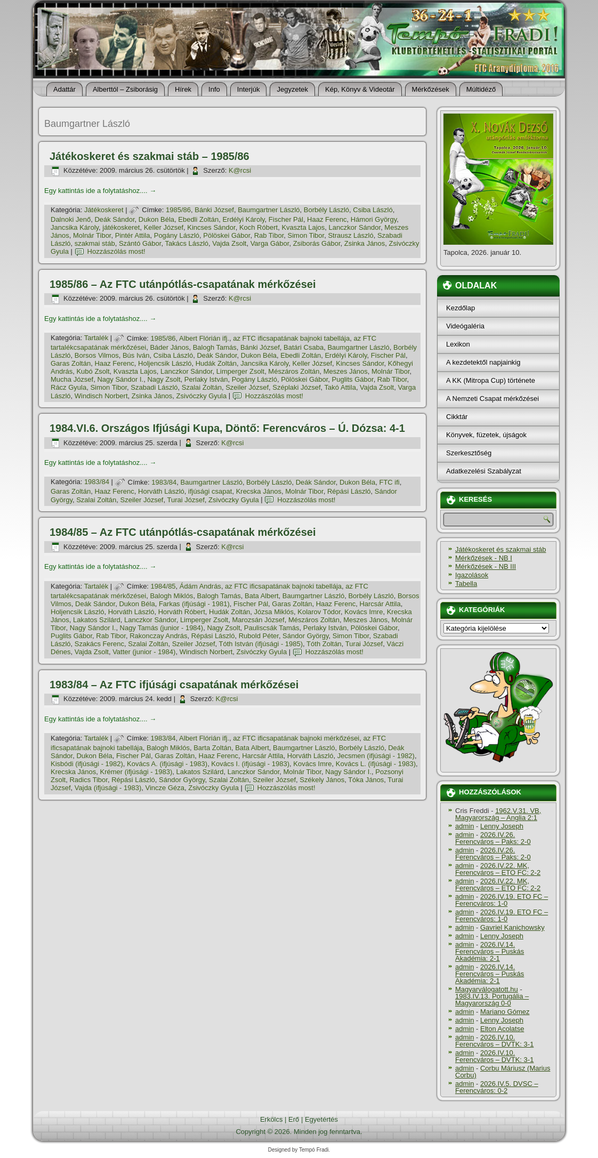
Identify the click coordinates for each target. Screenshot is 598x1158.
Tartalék (96, 338)
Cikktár (456, 417)
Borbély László (326, 210)
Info (214, 89)
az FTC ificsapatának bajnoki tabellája (291, 338)
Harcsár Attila (379, 604)
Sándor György (305, 636)
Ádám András (200, 586)
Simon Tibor (306, 235)
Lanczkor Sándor (355, 227)
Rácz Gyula (68, 387)
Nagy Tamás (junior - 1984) (162, 628)
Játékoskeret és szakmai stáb (500, 549)
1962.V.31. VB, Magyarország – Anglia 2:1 (498, 814)
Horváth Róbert (181, 612)
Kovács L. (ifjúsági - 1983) (376, 764)
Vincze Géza (165, 788)
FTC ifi (389, 482)
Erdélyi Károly (243, 219)
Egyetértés (321, 1119)
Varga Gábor (269, 243)
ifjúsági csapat (210, 491)
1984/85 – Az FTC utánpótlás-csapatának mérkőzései (183, 532)
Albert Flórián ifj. (204, 338)
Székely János (322, 780)
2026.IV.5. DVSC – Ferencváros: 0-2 (496, 1087)
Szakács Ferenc (99, 644)
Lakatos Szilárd (96, 620)
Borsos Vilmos (97, 355)
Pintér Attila (132, 235)
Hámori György (374, 219)
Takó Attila (340, 387)
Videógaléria (465, 326)
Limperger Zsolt (240, 371)
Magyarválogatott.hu (486, 989)
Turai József (185, 500)
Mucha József (72, 379)
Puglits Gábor (353, 379)
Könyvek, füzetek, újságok (486, 435)
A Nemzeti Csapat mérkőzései (492, 399)
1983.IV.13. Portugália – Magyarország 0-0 (492, 999)
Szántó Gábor (140, 243)
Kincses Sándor (211, 227)
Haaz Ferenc (326, 219)
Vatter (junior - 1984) (143, 652)
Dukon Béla (156, 219)
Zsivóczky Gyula (201, 396)
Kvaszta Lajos (303, 227)
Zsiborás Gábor (317, 243)
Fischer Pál (286, 219)
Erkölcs (271, 1119)
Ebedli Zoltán (198, 219)
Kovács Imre (363, 612)
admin (464, 826)
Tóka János (366, 780)
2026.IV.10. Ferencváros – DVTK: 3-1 (494, 1040)
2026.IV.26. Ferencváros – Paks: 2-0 (493, 838)
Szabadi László (154, 387)
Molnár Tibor (92, 235)
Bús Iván (136, 355)
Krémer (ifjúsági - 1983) (136, 772)
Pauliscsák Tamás (272, 628)
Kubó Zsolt (92, 371)
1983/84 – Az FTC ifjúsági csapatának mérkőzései (174, 684)
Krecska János (258, 491)
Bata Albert (262, 596)
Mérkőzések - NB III (485, 566)
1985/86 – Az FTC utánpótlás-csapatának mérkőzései (183, 284)
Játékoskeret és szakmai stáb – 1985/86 (149, 156)
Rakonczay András (158, 636)
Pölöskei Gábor (226, 235)
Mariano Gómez (504, 1012)
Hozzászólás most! (116, 251)
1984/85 (163, 586)
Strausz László (350, 235)
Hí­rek (183, 89)
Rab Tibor (269, 235)
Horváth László (161, 491)
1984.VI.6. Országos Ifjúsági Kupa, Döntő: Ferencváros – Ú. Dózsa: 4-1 (227, 428)
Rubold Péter (259, 636)
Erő (293, 1119)
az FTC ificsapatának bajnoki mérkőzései (296, 738)
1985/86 (178, 210)
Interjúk (248, 89)
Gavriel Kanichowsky (512, 927)
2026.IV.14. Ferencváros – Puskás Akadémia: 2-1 (489, 951)
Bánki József (214, 210)
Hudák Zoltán (216, 363)
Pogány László (176, 235)
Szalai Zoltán (202, 387)
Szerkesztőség (468, 453)
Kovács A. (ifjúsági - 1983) (167, 764)
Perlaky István (206, 379)
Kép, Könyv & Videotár (360, 89)
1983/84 (96, 482)
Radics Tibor (88, 780)
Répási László (349, 491)
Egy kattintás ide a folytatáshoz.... (100, 191)
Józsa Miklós (274, 612)
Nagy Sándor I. (120, 379)
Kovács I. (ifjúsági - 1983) (250, 764)
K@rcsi (240, 170)
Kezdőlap (460, 308)
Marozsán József (258, 620)
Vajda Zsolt (229, 243)
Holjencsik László (164, 363)
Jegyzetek (292, 89)
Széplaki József (296, 387)
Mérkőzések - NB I (483, 558)
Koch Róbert (258, 227)
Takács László (186, 243)
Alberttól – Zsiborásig (125, 89)
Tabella (466, 584)
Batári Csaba (304, 347)
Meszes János (346, 371)
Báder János (169, 347)
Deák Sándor (114, 219)
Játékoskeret (104, 210)
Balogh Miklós (171, 596)
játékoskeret (121, 227)
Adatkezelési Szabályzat (483, 471)
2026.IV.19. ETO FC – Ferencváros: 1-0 (501, 899)
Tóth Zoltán (324, 644)
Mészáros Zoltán (293, 371)
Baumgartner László (269, 210)
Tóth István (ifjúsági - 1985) (261, 644)
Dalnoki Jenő (71, 219)
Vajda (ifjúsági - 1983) (108, 788)
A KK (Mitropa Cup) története (490, 380)
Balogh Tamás (215, 347)
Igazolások (471, 575)
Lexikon (458, 344)
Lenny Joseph (501, 826)
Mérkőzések (430, 89)
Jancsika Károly (75, 227)
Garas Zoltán (71, 363)
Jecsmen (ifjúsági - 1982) (376, 756)
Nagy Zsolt (163, 379)
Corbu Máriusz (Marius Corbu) (502, 1071)
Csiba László (372, 210)
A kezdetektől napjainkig (483, 362)
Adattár (64, 89)
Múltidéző (481, 89)
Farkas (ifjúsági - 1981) (194, 604)
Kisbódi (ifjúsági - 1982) (87, 764)
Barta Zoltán (212, 748)
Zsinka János (364, 243)
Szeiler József (247, 387)
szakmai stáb (95, 243)
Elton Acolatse (502, 1029)
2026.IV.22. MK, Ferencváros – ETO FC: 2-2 (497, 869)
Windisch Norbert (101, 396)
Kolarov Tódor (319, 612)
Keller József (163, 227)
